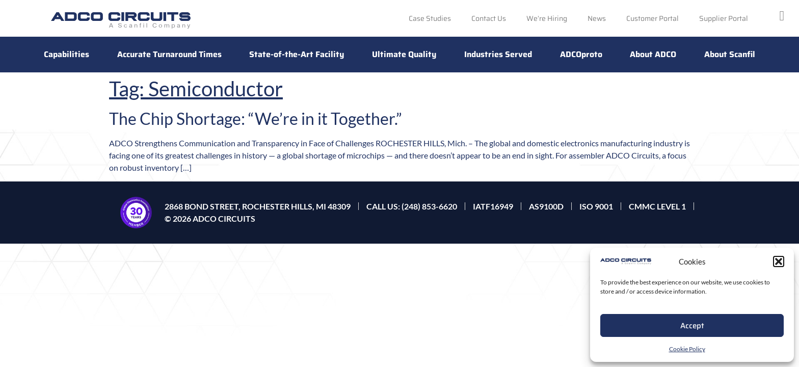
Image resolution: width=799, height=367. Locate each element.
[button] (779, 261)
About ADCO (653, 54)
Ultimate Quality (404, 54)
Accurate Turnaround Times (169, 54)
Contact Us (488, 18)
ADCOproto (581, 54)
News (597, 18)
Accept (692, 326)
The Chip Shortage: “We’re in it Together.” (255, 118)
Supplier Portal (723, 18)
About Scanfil (729, 54)
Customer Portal (652, 18)
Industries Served (498, 54)
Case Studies (430, 18)
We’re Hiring (546, 18)
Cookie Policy (687, 349)
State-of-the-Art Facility (296, 54)
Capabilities (66, 54)
